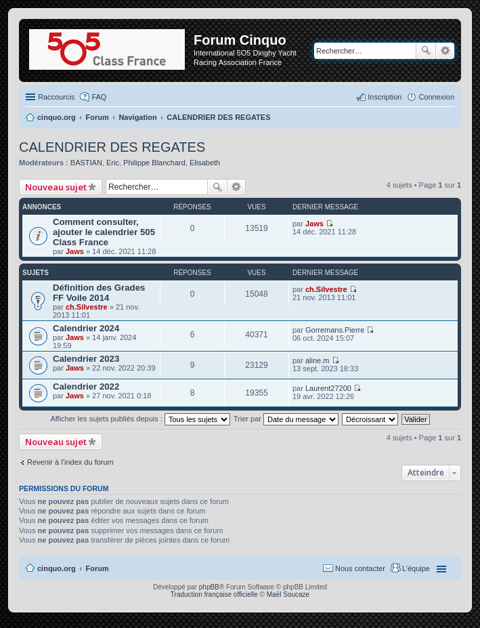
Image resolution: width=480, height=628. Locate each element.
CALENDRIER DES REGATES (112, 147)
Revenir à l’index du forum (70, 462)
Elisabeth (205, 163)
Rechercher (426, 51)
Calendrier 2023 (86, 359)
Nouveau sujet (56, 187)
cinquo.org (56, 568)
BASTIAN (86, 163)
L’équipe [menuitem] (416, 568)
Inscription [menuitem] (384, 97)
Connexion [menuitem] (436, 97)
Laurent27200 (328, 388)
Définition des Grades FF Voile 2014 (99, 292)
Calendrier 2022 (86, 386)
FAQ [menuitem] (98, 97)
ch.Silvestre (87, 307)
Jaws (75, 251)
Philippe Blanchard (154, 163)
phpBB (209, 587)
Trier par (286, 419)
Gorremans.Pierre (334, 330)
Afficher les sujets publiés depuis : (140, 419)
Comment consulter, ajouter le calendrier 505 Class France (104, 232)
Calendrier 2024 (86, 328)
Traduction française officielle (214, 594)
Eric (112, 163)
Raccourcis (56, 97)
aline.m (317, 360)
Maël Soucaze (288, 594)
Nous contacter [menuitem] (360, 568)
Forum (97, 568)
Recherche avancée (445, 51)
